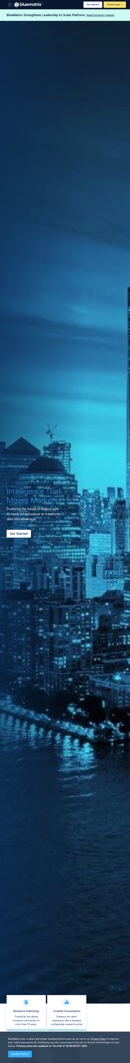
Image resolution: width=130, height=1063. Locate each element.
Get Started (93, 4)
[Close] (20, 1054)
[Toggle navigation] (10, 4)
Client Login (114, 4)
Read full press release (100, 15)
